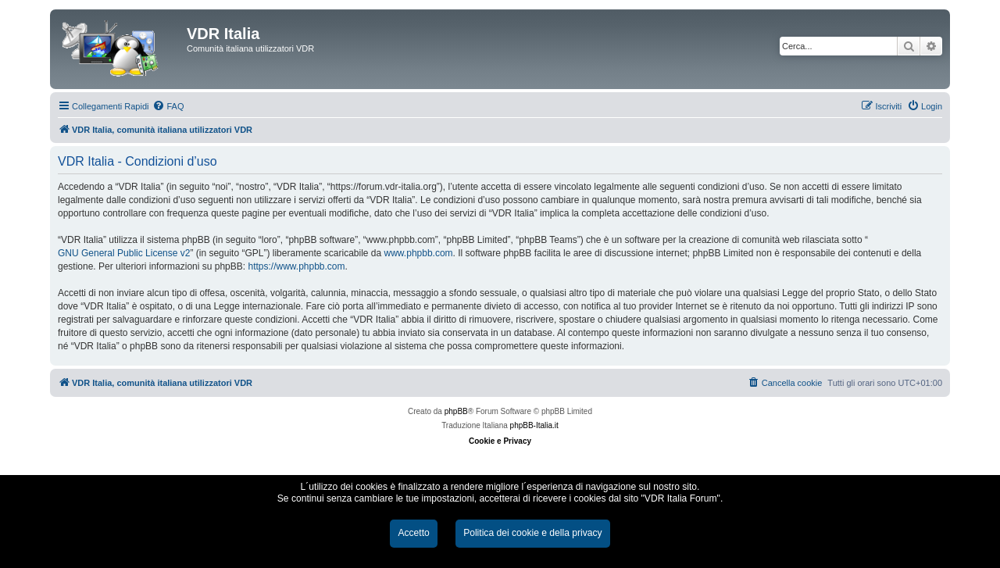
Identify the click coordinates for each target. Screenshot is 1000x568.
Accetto (413, 532)
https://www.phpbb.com (296, 266)
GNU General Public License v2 (124, 253)
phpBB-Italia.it (534, 425)
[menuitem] (168, 106)
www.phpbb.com (418, 253)
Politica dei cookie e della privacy (532, 532)
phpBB (456, 411)
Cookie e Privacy (500, 441)
